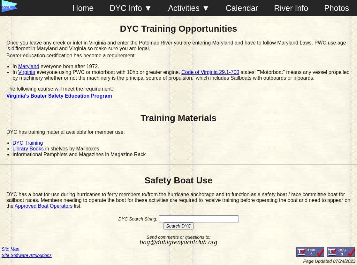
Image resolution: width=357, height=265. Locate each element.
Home (83, 8)
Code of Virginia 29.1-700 (210, 72)
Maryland (28, 66)
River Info (291, 8)
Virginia (26, 72)
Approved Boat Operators (43, 206)
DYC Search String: (137, 218)
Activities (184, 8)
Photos (336, 8)
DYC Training (27, 143)
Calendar (242, 8)
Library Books (28, 148)
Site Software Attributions (27, 255)
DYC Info (126, 8)
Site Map (10, 249)
